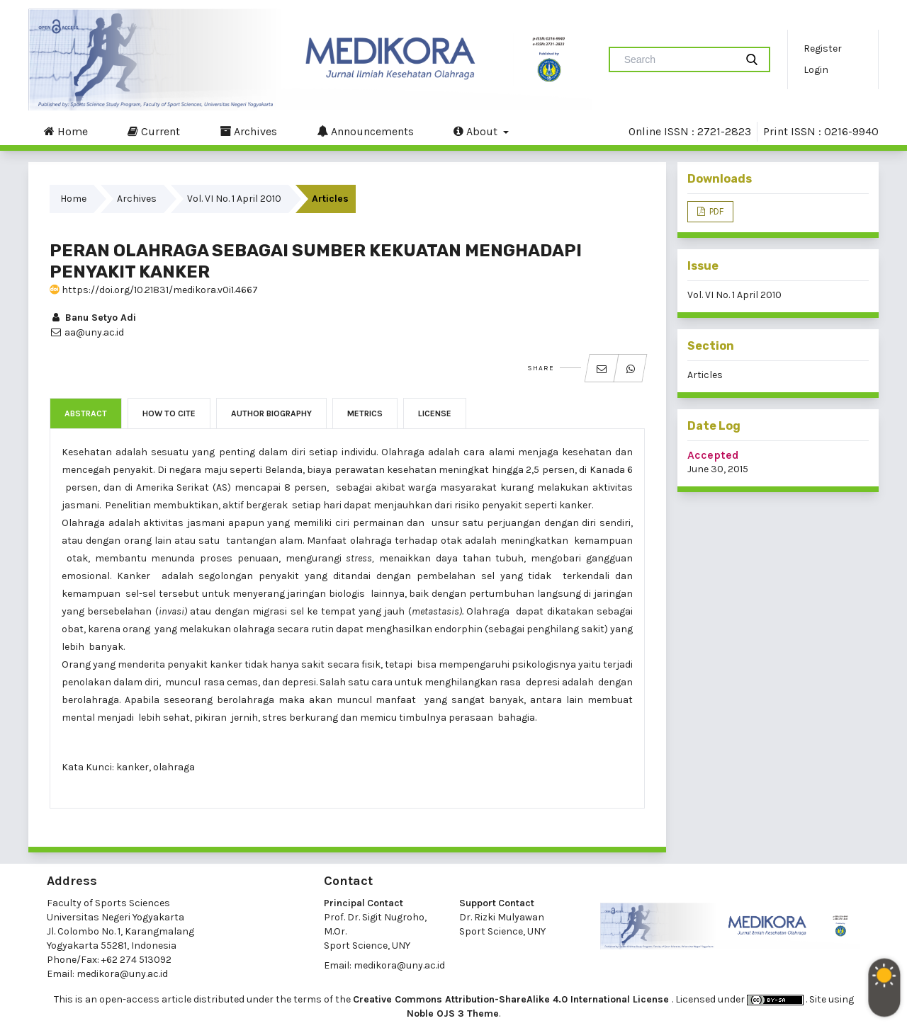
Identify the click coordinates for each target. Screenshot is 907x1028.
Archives (248, 130)
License (434, 413)
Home (66, 130)
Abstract (85, 413)
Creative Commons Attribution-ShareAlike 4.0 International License (512, 999)
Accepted (713, 455)
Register (823, 48)
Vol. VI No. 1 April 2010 (234, 199)
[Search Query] (678, 59)
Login (816, 70)
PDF (715, 211)
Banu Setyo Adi (93, 318)
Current (154, 130)
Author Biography (271, 413)
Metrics (365, 413)
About (477, 130)
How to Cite (169, 413)
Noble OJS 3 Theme (453, 1013)
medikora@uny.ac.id (122, 974)
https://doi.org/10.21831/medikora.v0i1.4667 (154, 290)
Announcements (365, 130)
